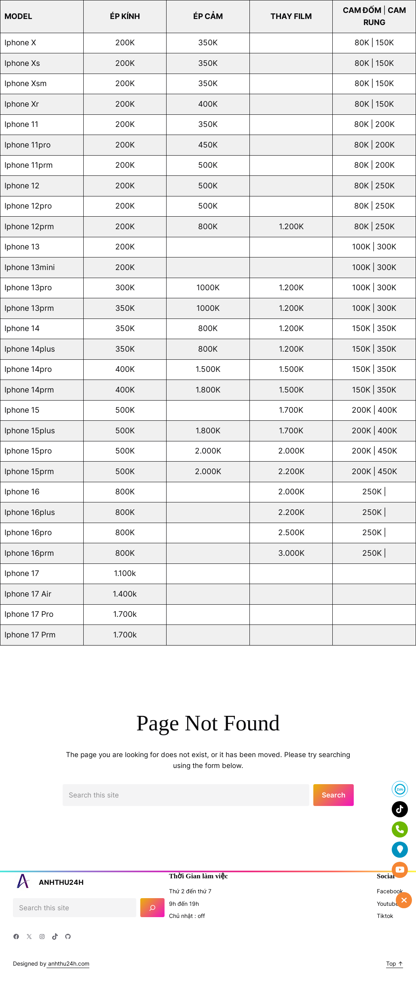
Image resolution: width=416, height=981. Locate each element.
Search (333, 795)
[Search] (152, 907)
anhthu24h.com (67, 963)
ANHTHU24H (61, 882)
